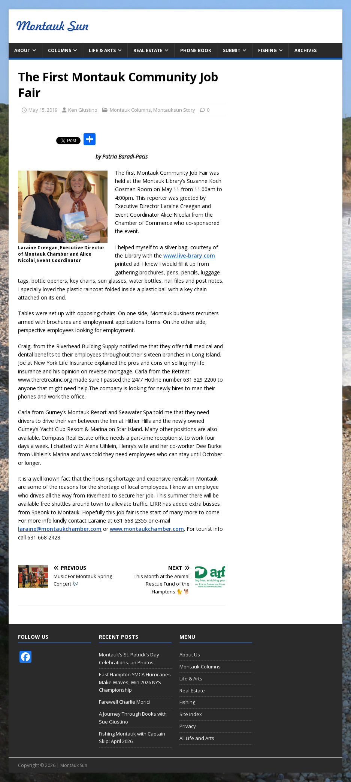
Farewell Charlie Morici (124, 701)
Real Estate (148, 50)
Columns (59, 50)
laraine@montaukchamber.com (60, 528)
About (22, 50)
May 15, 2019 (42, 109)
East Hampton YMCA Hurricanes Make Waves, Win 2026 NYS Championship (135, 682)
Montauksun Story (174, 109)
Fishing (267, 50)
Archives (305, 50)
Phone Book (195, 50)
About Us (189, 654)
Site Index (190, 714)
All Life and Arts (196, 738)
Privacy (187, 726)
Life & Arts (102, 50)
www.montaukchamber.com (147, 528)
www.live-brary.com (189, 255)
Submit (231, 50)
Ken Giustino (82, 109)
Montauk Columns (130, 109)
